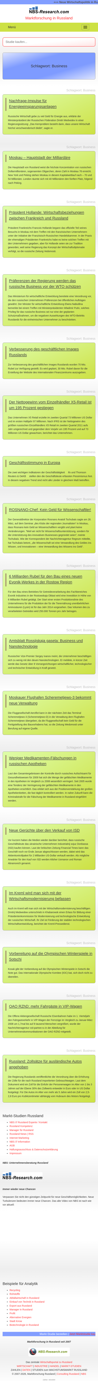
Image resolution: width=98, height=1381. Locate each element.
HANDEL (54, 1366)
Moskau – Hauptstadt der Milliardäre (39, 157)
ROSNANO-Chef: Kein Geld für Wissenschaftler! (50, 510)
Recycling (15, 1290)
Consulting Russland (68, 1373)
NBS (83, 1373)
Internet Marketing (19, 1138)
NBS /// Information (20, 1141)
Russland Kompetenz (21, 1126)
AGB (12, 1145)
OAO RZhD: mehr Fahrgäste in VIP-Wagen (45, 1006)
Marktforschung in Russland (49, 18)
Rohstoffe (15, 1293)
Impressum (16, 1153)
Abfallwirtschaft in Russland (24, 1297)
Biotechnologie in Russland (24, 1324)
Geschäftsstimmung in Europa (34, 462)
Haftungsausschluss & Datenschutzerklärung (34, 1149)
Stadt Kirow (16, 1321)
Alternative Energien (20, 1317)
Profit (12, 1313)
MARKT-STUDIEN (71, 1366)
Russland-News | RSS (21, 1134)
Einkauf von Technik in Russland (27, 1301)
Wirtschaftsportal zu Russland (56, 1362)
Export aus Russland (21, 1305)
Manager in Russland (21, 1309)
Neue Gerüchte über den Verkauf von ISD (44, 830)
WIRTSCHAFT (25, 1366)
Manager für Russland (21, 1130)
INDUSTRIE (41, 1366)
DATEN (26, 1369)
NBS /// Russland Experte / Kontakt (28, 1122)
